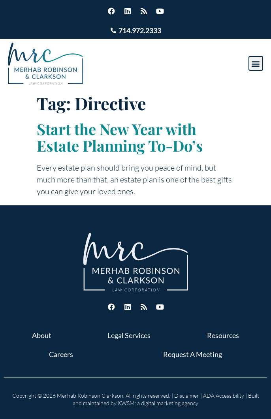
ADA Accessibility (223, 395)
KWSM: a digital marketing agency (158, 403)
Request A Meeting (192, 354)
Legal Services (129, 335)
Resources (223, 335)
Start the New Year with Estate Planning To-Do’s (120, 137)
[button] (255, 63)
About (41, 335)
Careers (61, 354)
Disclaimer (186, 395)
